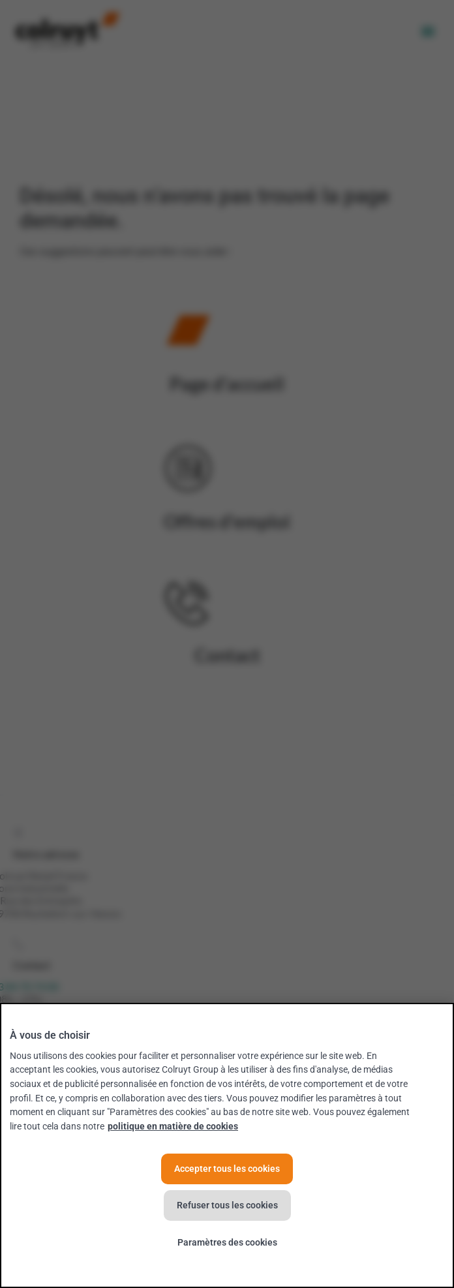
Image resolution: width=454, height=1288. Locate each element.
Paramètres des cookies (227, 1242)
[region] (227, 1145)
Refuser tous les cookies (227, 1205)
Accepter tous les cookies (227, 1168)
